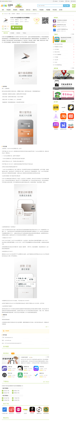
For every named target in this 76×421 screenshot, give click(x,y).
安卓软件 (13, 13)
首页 (3, 9)
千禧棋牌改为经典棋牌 (62, 20)
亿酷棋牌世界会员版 (61, 24)
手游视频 (48, 9)
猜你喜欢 (18, 33)
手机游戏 (8, 9)
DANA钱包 (56, 49)
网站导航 (73, 1)
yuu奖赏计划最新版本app (62, 29)
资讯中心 (35, 9)
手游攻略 (41, 9)
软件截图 (12, 33)
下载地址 (24, 33)
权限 (44, 381)
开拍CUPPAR (57, 51)
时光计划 (42, 366)
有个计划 (26, 373)
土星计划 (10, 366)
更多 (73, 34)
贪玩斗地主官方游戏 (58, 44)
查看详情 (63, 41)
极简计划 (42, 373)
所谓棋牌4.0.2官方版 (58, 46)
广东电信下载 (16, 398)
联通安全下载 (16, 390)
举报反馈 (47, 381)
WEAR (55, 62)
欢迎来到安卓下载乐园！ (7, 1)
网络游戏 (22, 9)
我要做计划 (26, 366)
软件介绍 (6, 33)
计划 (17, 23)
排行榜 (60, 9)
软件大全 (28, 9)
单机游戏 (15, 9)
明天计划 (10, 373)
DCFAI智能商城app (58, 64)
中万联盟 (56, 57)
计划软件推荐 (24, 357)
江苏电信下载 (6, 400)
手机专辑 (55, 9)
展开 (46, 326)
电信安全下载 (6, 390)
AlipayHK (56, 59)
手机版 (68, 1)
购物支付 (18, 13)
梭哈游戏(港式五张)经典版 (66, 37)
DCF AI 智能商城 (57, 54)
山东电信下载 (16, 400)
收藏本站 (62, 1)
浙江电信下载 (6, 398)
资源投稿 (55, 1)
